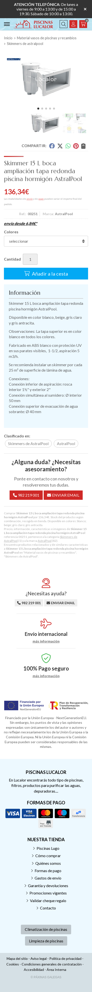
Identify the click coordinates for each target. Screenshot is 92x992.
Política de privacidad (65, 958)
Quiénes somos (48, 863)
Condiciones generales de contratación (52, 964)
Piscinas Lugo (48, 848)
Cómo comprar (48, 855)
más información (46, 641)
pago (41, 198)
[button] (38, 109)
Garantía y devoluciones (48, 885)
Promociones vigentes (48, 893)
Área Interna (56, 969)
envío (29, 198)
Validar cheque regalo (48, 900)
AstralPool (45, 541)
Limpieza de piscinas (46, 940)
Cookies (12, 964)
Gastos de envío (48, 878)
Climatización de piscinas (46, 929)
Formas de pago (48, 870)
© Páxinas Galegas (46, 977)
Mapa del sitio (17, 958)
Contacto (48, 908)
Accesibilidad (34, 969)
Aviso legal (38, 958)
